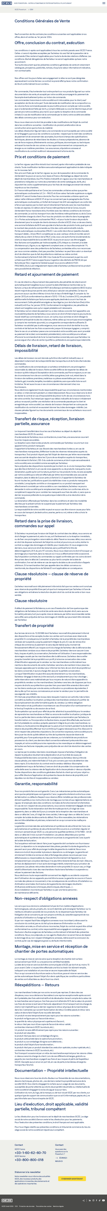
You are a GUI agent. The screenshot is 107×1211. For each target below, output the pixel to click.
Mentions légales (58, 1206)
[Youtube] (103, 1200)
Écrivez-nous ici (61, 1159)
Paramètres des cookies (44, 1206)
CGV (16, 1206)
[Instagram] (93, 1200)
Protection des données (27, 1206)
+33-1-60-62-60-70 (30, 1153)
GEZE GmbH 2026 (7, 1206)
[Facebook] (96, 1200)
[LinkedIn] (89, 1200)
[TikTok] (99, 1200)
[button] (83, 1201)
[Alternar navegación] (104, 3)
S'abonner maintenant (72, 1179)
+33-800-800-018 (29, 1160)
